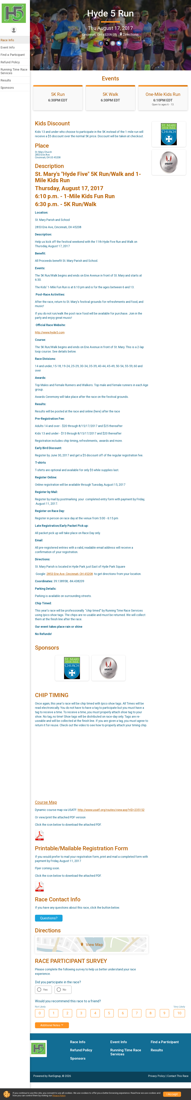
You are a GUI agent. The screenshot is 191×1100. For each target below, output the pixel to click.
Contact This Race (177, 1082)
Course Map (48, 808)
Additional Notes (54, 1031)
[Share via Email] (113, 43)
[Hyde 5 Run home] (16, 13)
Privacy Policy (156, 1082)
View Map (93, 951)
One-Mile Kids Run (163, 96)
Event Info (10, 47)
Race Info (9, 40)
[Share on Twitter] (107, 43)
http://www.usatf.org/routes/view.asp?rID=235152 (113, 816)
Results (8, 80)
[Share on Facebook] (102, 43)
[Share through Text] (120, 43)
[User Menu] (16, 30)
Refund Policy (12, 62)
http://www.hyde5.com (52, 335)
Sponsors (9, 87)
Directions (132, 34)
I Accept (172, 1094)
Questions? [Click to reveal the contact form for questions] (51, 924)
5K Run (60, 96)
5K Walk (111, 96)
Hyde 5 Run (111, 13)
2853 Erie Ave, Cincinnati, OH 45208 (72, 576)
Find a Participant (15, 54)
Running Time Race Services (16, 71)
